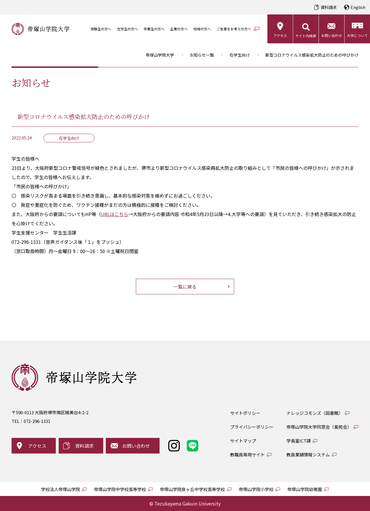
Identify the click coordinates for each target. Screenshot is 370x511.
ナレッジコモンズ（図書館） (314, 413)
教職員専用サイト (247, 454)
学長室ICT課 (298, 441)
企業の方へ (179, 28)
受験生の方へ (100, 28)
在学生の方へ (127, 28)
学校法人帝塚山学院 (60, 489)
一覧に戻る (185, 286)
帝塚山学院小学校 (256, 489)
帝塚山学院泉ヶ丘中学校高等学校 (192, 489)
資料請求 (329, 7)
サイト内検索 (305, 35)
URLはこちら (114, 214)
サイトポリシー (245, 413)
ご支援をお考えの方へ (234, 28)
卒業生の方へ (154, 28)
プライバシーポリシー (251, 427)
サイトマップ (243, 441)
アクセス (280, 35)
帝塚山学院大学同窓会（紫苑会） (319, 427)
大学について (357, 35)
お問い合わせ (331, 35)
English (358, 7)
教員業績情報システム (308, 454)
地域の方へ (202, 28)
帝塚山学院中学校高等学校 (120, 489)
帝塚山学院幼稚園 (304, 489)
